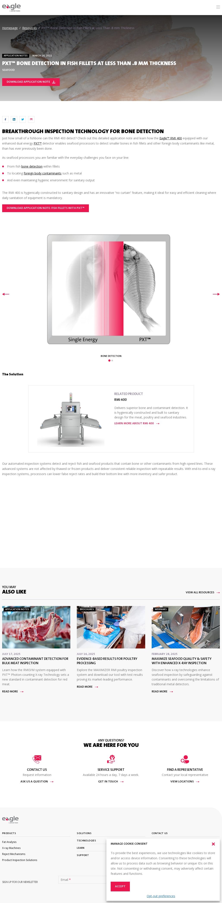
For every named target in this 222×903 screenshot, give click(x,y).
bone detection (32, 166)
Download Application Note (31, 82)
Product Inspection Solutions (19, 860)
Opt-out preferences (161, 896)
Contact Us (160, 833)
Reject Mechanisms (13, 854)
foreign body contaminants (42, 173)
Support (83, 855)
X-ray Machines (11, 848)
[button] (213, 844)
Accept (120, 886)
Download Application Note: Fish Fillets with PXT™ (45, 208)
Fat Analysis (9, 842)
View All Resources (203, 592)
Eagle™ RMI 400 (170, 138)
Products (9, 833)
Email (66, 879)
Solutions (84, 833)
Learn (80, 848)
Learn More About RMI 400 (136, 423)
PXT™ (38, 143)
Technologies (86, 840)
